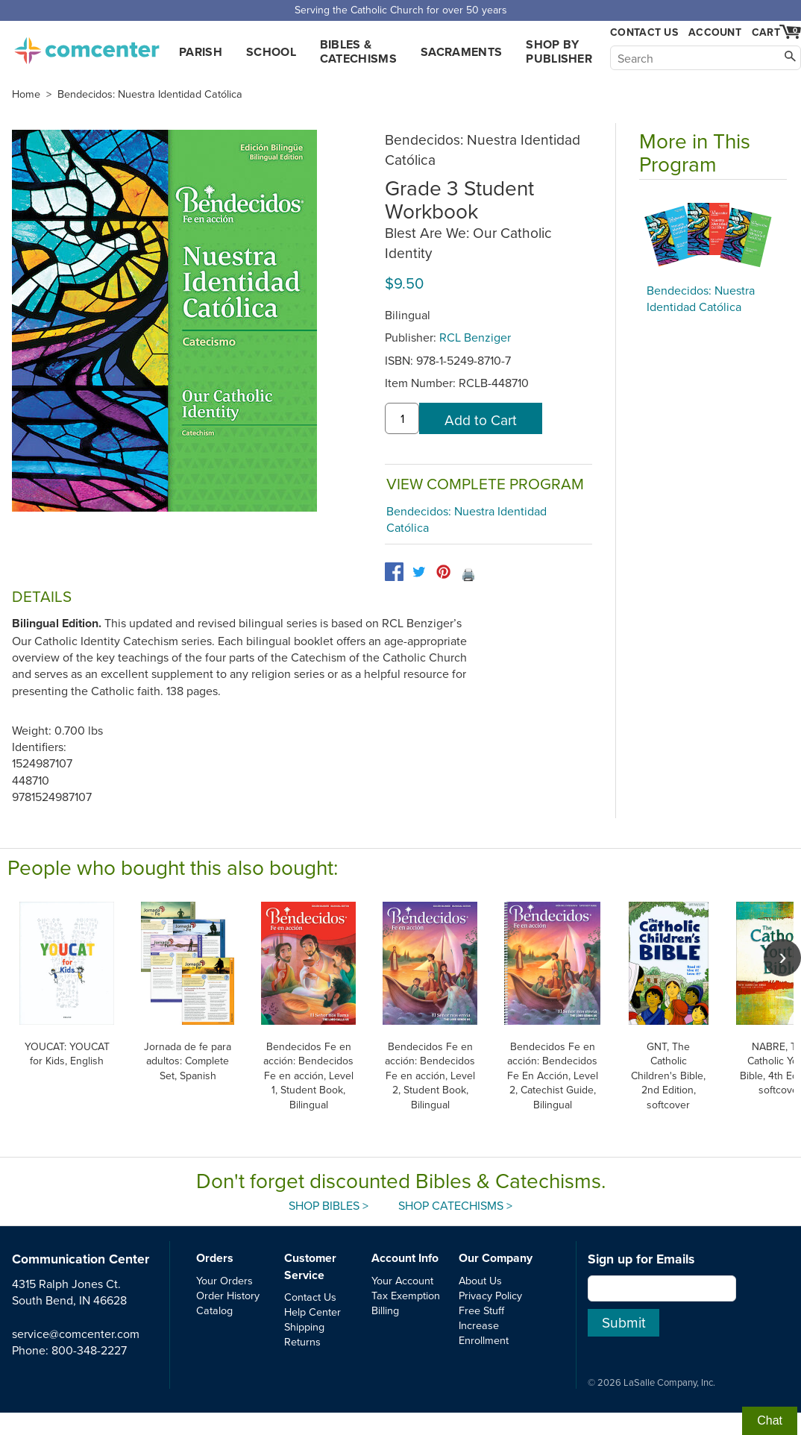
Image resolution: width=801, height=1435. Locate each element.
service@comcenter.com (75, 1333)
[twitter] (418, 571)
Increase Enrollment (484, 1332)
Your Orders (224, 1280)
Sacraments (461, 51)
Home (26, 94)
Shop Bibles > (328, 1205)
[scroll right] (782, 957)
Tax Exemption (405, 1295)
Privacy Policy (490, 1295)
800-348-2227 (89, 1350)
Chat (769, 1420)
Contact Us (644, 32)
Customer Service (310, 1266)
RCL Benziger (475, 337)
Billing (385, 1310)
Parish (200, 51)
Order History (228, 1295)
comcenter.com (86, 46)
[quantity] (402, 418)
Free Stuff (481, 1310)
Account (714, 32)
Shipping (304, 1326)
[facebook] (394, 571)
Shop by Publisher (559, 51)
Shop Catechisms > (455, 1205)
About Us (480, 1280)
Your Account (402, 1280)
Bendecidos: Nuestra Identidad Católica (149, 94)
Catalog (214, 1310)
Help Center (312, 1311)
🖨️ (468, 574)
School (271, 51)
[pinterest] (443, 571)
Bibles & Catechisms (358, 51)
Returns (302, 1341)
